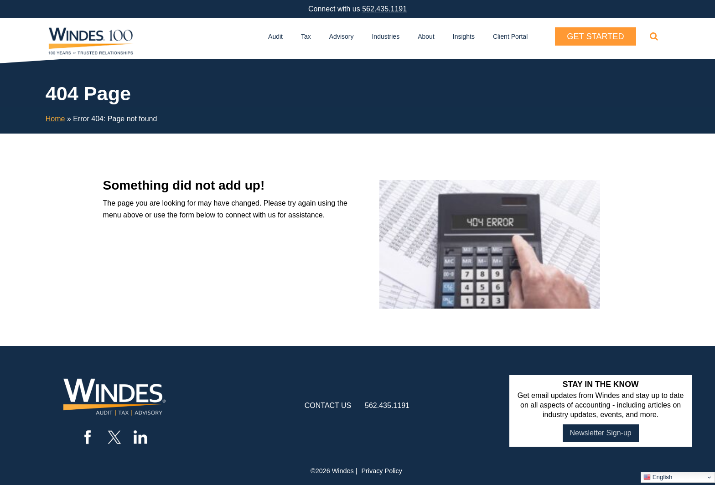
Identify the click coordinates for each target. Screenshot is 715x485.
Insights (464, 36)
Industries (385, 36)
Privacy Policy (381, 471)
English (657, 477)
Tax (306, 36)
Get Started (595, 36)
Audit (275, 36)
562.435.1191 (384, 9)
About (426, 36)
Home (55, 119)
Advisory (341, 36)
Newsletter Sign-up (601, 433)
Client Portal (510, 36)
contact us (328, 405)
